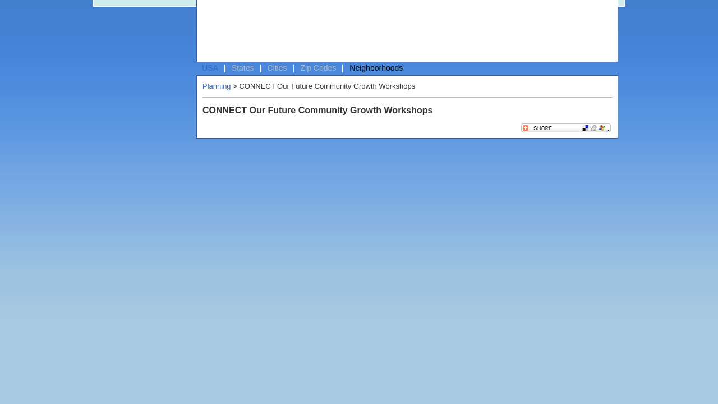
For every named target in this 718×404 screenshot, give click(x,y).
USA (210, 67)
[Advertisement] (404, 31)
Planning (216, 86)
